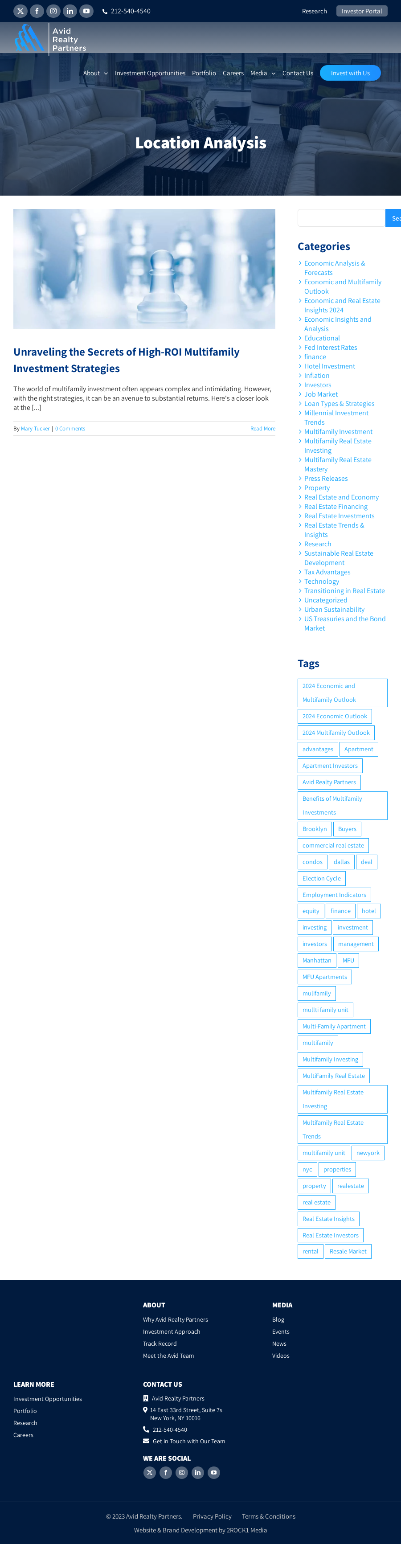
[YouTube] (214, 1472)
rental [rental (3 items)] (311, 1251)
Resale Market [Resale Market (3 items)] (348, 1251)
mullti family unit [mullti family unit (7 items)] (325, 1009)
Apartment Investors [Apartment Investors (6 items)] (330, 765)
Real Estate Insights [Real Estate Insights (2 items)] (329, 1218)
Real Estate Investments (339, 515)
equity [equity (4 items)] (311, 910)
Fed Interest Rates (330, 347)
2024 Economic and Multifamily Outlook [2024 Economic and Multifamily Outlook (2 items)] (329, 692)
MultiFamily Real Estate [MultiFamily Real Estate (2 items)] (334, 1075)
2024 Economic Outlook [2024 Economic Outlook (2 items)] (335, 716)
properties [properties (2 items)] (337, 1169)
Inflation (317, 375)
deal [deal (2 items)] (366, 861)
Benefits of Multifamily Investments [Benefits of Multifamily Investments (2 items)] (332, 805)
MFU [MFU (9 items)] (348, 960)
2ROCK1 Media (247, 1530)
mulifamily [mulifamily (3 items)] (317, 993)
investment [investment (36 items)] (353, 927)
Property (317, 487)
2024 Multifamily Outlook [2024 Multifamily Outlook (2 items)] (336, 732)
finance (315, 356)
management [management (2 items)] (356, 943)
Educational (322, 338)
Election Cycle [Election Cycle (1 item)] (322, 878)
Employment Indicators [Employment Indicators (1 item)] (334, 894)
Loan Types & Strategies (339, 403)
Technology (321, 581)
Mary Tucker (35, 428)
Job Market (321, 394)
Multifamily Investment (338, 431)
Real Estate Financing (336, 506)
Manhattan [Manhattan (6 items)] (317, 960)
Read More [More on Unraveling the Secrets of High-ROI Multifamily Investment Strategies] (262, 428)
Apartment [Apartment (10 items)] (358, 749)
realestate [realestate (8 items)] (350, 1185)
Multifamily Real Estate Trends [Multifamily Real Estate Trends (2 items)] (333, 1129)
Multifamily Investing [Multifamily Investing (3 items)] (330, 1059)
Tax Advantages (327, 572)
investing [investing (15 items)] (315, 927)
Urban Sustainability (334, 609)
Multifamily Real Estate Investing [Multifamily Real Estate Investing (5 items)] (333, 1099)
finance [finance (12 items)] (341, 910)
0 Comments (70, 428)
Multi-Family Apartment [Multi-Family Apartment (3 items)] (334, 1026)
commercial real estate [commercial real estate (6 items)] (333, 845)
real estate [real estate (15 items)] (317, 1202)
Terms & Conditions (268, 1516)
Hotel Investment (329, 366)
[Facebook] (166, 1472)
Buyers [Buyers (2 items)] (347, 828)
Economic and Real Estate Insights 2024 (342, 305)
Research (317, 544)
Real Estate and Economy (341, 497)
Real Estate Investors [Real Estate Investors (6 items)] (331, 1235)
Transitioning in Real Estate (344, 590)
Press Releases (326, 478)
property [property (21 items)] (314, 1185)
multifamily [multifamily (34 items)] (318, 1042)
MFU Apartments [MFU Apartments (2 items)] (325, 976)
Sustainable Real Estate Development (338, 558)
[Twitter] (149, 1472)
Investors (317, 384)
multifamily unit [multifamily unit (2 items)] (324, 1152)
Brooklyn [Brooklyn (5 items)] (315, 828)
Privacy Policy (212, 1516)
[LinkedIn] (198, 1472)
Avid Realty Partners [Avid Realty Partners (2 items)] (329, 782)
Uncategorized (326, 600)
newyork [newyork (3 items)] (368, 1152)
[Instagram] (182, 1472)
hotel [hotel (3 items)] (369, 910)
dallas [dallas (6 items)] (342, 861)
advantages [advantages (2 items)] (318, 749)
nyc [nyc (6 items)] (307, 1169)
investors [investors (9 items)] (315, 943)
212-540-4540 (126, 11)
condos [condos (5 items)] (313, 861)
